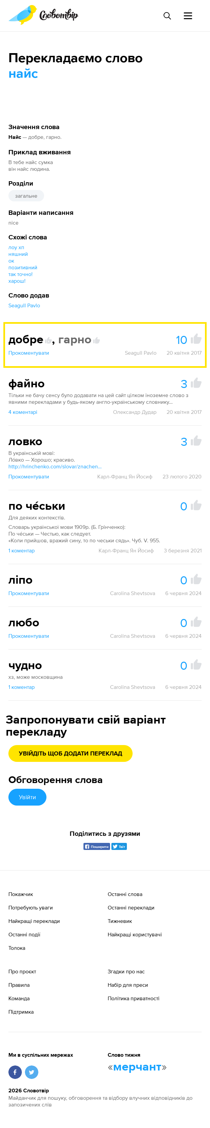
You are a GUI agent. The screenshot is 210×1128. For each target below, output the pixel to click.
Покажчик (20, 894)
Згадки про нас (126, 971)
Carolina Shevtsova (132, 593)
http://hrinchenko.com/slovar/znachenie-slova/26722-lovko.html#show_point (55, 466)
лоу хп (16, 247)
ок (11, 261)
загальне (26, 196)
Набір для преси (128, 985)
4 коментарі (22, 412)
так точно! (20, 274)
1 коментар (21, 550)
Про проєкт (22, 971)
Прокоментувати (28, 353)
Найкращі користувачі (135, 934)
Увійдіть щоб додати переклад (70, 754)
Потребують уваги (30, 907)
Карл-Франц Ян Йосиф (124, 476)
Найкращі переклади (34, 921)
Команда (19, 998)
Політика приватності (134, 998)
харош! (17, 281)
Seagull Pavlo (24, 305)
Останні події (24, 934)
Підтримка (21, 1012)
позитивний (22, 267)
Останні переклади (131, 907)
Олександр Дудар (134, 412)
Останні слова (125, 894)
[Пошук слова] (167, 16)
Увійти (27, 797)
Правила (19, 985)
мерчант (137, 1067)
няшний (18, 254)
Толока (16, 948)
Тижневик (120, 921)
